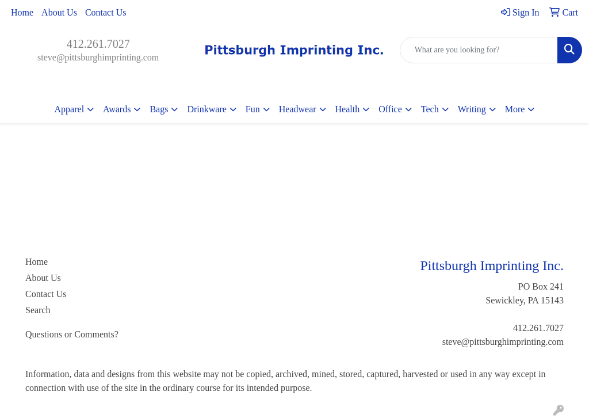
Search (38, 310)
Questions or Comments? (71, 334)
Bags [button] (159, 109)
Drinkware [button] (206, 109)
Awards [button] (117, 109)
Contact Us (106, 12)
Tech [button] (430, 109)
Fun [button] (253, 109)
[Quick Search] (479, 50)
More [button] (515, 109)
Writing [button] (472, 109)
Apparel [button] (70, 109)
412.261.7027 (98, 43)
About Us (59, 12)
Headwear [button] (297, 109)
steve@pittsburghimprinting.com (98, 57)
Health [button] (347, 109)
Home (22, 12)
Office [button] (390, 109)
